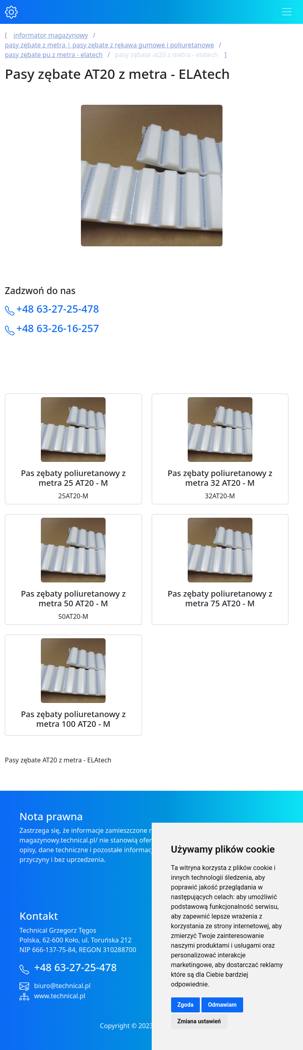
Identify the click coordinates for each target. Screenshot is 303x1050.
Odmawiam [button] (222, 1004)
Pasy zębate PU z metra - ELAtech (54, 54)
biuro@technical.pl (62, 985)
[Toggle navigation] (286, 12)
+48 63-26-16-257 (57, 328)
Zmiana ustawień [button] (199, 1021)
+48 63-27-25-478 (57, 308)
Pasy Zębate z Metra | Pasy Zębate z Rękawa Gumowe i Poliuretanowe (109, 44)
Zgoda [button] (186, 1004)
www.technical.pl (59, 995)
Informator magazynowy (50, 35)
